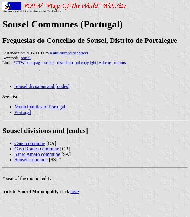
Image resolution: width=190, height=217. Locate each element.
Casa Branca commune (36, 148)
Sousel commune (31, 159)
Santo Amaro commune (37, 154)
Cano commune (29, 143)
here (74, 191)
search (49, 62)
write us (105, 62)
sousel (26, 57)
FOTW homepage (27, 62)
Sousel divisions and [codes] (42, 86)
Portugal (22, 112)
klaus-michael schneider (69, 53)
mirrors (120, 62)
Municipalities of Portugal (39, 106)
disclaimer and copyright (76, 62)
